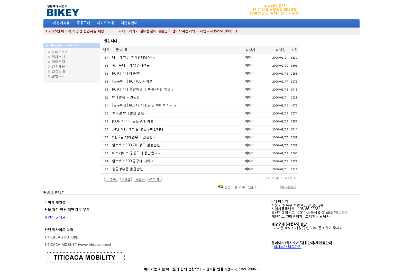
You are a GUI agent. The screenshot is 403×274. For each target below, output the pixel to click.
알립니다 (56, 76)
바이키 (249, 57)
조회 (294, 50)
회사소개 (56, 57)
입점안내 (56, 71)
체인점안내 (129, 23)
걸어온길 (56, 62)
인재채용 (56, 66)
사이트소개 (105, 23)
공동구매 (83, 23)
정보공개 (341, 213)
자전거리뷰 (61, 23)
